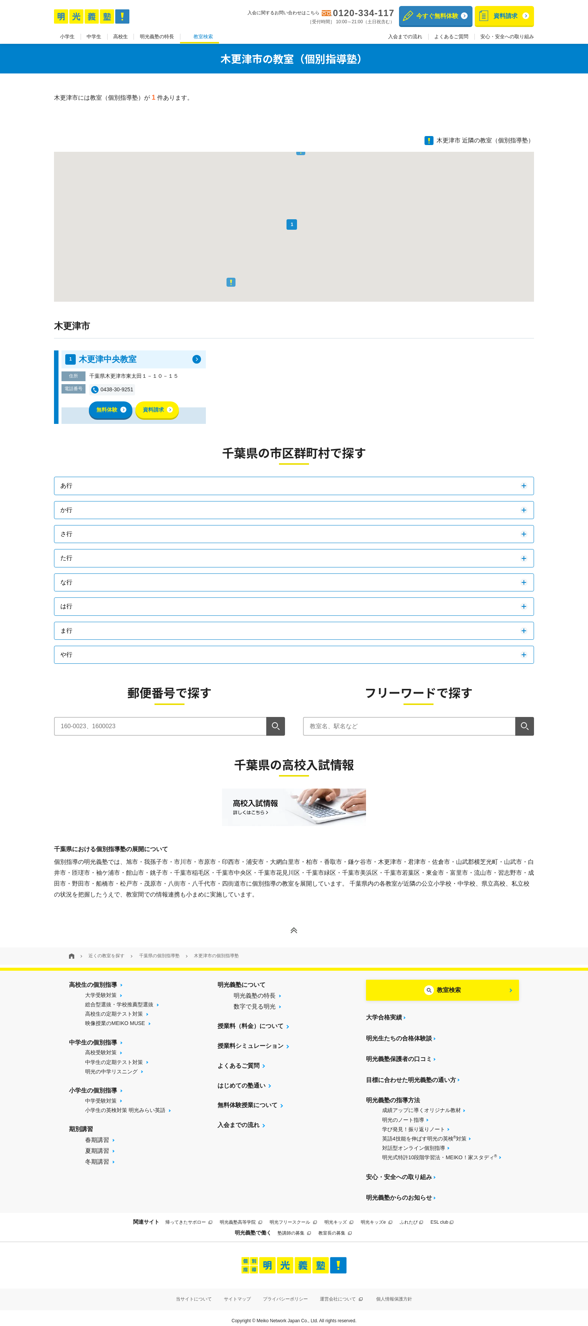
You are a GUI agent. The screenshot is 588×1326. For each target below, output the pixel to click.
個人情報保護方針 (394, 1293)
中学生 (94, 37)
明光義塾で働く (253, 1227)
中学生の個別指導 (93, 1042)
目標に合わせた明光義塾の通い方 (411, 1076)
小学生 (67, 37)
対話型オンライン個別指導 (413, 1144)
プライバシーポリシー (285, 1293)
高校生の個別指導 (93, 985)
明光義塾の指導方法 (393, 1096)
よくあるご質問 (451, 37)
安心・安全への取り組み (507, 37)
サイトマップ (237, 1293)
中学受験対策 (101, 1101)
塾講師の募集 (294, 1227)
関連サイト (146, 1216)
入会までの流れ (405, 37)
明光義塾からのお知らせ (399, 1192)
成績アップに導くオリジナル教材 (421, 1106)
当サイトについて (194, 1293)
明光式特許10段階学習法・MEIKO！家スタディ (439, 1153)
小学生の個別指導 (93, 1090)
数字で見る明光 (255, 1006)
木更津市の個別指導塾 (216, 955)
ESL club (442, 1216)
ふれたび (411, 1216)
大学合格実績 (384, 1017)
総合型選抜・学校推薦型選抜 (119, 1004)
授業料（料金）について (251, 1026)
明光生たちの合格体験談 (399, 1037)
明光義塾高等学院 (241, 1216)
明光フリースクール (293, 1216)
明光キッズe (376, 1216)
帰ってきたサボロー (188, 1216)
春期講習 (97, 1140)
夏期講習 (97, 1151)
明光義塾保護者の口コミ (399, 1057)
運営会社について (341, 1293)
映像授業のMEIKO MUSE (115, 1023)
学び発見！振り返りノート (413, 1125)
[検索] (275, 726)
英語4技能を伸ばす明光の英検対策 (424, 1134)
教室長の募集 (335, 1227)
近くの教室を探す (106, 955)
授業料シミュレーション (251, 1046)
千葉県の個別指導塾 (159, 955)
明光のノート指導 (403, 1116)
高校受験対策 (101, 1052)
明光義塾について (242, 985)
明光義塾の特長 (157, 37)
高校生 (120, 37)
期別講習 (81, 1129)
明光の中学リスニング (111, 1072)
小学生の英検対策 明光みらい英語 (125, 1110)
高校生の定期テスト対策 (114, 1014)
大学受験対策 (101, 995)
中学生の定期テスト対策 (114, 1062)
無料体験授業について (248, 1105)
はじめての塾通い (242, 1085)
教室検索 (203, 37)
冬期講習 (97, 1161)
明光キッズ (338, 1216)
